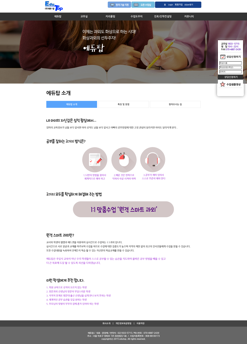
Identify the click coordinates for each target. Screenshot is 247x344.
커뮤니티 (189, 16)
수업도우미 (136, 16)
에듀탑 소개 (71, 104)
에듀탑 (57, 16)
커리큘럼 (110, 16)
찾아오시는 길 (175, 104)
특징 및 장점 (123, 104)
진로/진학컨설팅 (163, 16)
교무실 (84, 16)
